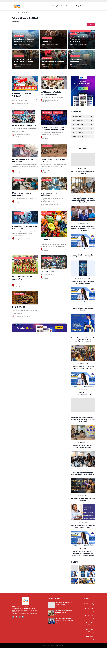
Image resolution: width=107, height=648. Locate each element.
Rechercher (15, 21)
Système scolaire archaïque (53, 61)
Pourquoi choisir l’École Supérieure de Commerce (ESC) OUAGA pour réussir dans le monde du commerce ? (83, 340)
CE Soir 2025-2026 (82, 168)
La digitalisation (47, 271)
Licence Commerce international (25, 44)
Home (13, 13)
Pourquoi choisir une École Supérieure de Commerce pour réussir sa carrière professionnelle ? (83, 228)
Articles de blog (74, 31)
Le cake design (48, 41)
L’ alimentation (47, 240)
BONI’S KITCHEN (19, 307)
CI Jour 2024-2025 (18, 35)
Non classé (73, 33)
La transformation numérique (24, 125)
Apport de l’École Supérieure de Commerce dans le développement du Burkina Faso (83, 200)
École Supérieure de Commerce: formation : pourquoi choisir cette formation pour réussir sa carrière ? (83, 553)
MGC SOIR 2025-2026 (83, 195)
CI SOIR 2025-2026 (79, 278)
